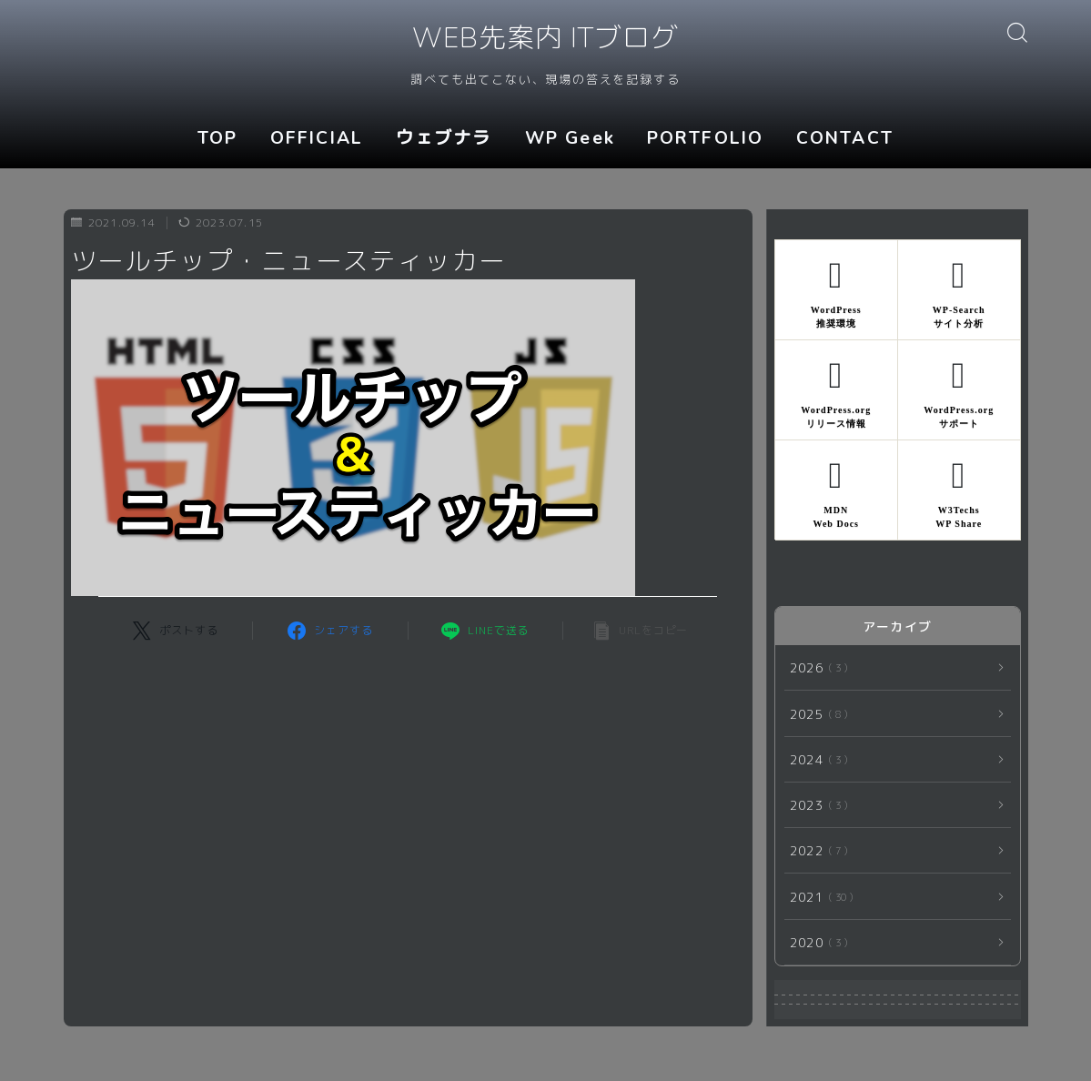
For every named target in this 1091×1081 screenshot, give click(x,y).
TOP (217, 138)
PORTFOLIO (705, 138)
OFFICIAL (316, 138)
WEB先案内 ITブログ (545, 40)
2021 (818, 896)
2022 (815, 850)
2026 (815, 667)
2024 (815, 759)
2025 (815, 713)
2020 (815, 942)
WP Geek (570, 138)
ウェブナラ (444, 138)
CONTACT (845, 138)
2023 (815, 804)
